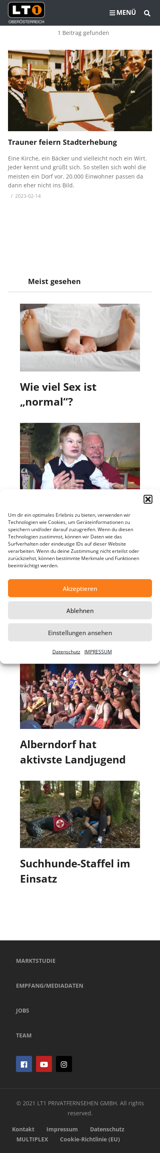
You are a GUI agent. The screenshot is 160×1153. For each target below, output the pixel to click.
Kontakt (23, 1129)
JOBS (22, 1010)
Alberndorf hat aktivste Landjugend (73, 752)
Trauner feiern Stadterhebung (62, 142)
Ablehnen (80, 610)
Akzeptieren (80, 588)
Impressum (62, 1129)
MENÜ (123, 12)
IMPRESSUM (98, 651)
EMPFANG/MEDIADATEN (49, 985)
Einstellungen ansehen (80, 632)
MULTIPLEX (32, 1139)
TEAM (24, 1035)
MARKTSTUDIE (36, 960)
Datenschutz (66, 651)
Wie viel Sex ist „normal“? (58, 394)
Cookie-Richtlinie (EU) (90, 1139)
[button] (148, 499)
